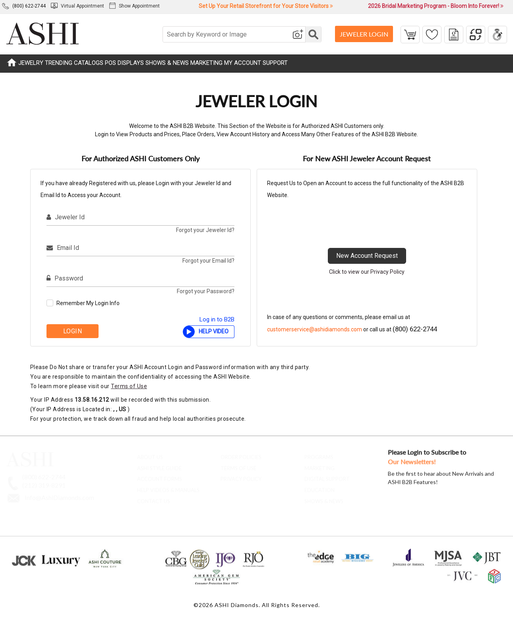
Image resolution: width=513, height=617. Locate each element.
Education (319, 487)
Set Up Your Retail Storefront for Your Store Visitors (266, 6)
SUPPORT (275, 62)
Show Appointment (134, 6)
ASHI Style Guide (159, 465)
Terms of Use (129, 386)
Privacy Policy (241, 476)
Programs (318, 454)
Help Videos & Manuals (168, 487)
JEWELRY (30, 62)
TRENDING (58, 62)
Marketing (319, 465)
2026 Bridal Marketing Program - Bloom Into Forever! (435, 6)
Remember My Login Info (88, 303)
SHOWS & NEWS (167, 62)
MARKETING (206, 62)
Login (72, 331)
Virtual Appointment (77, 6)
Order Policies (241, 454)
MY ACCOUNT (242, 62)
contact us (153, 498)
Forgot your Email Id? (208, 260)
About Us (150, 454)
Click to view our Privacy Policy (367, 272)
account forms (159, 476)
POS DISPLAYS (124, 62)
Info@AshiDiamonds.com (59, 494)
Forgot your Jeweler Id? (205, 230)
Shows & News (323, 498)
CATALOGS (88, 62)
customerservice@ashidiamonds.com (314, 329)
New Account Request (367, 255)
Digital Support (327, 476)
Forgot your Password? (205, 291)
